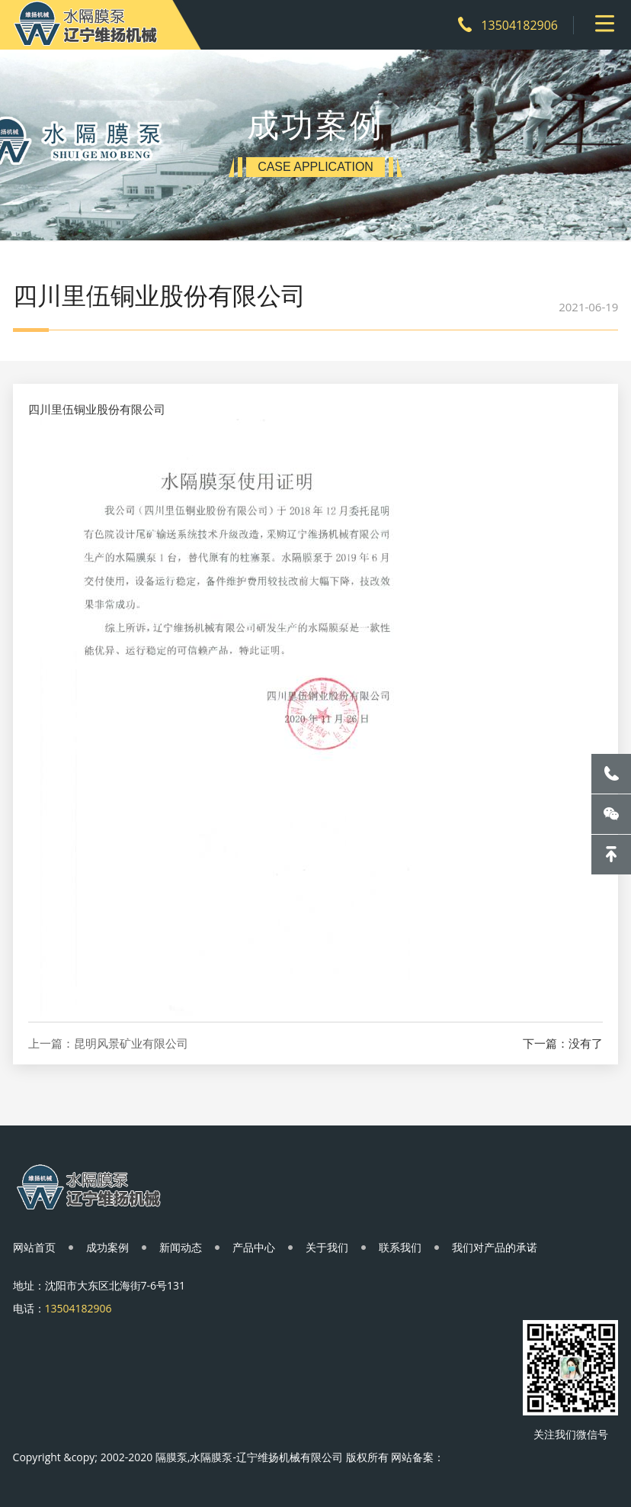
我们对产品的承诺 (494, 1247)
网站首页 (34, 1247)
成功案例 (107, 1247)
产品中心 (253, 1247)
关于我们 (327, 1247)
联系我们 (400, 1247)
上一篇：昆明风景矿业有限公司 (108, 1043)
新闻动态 (180, 1247)
